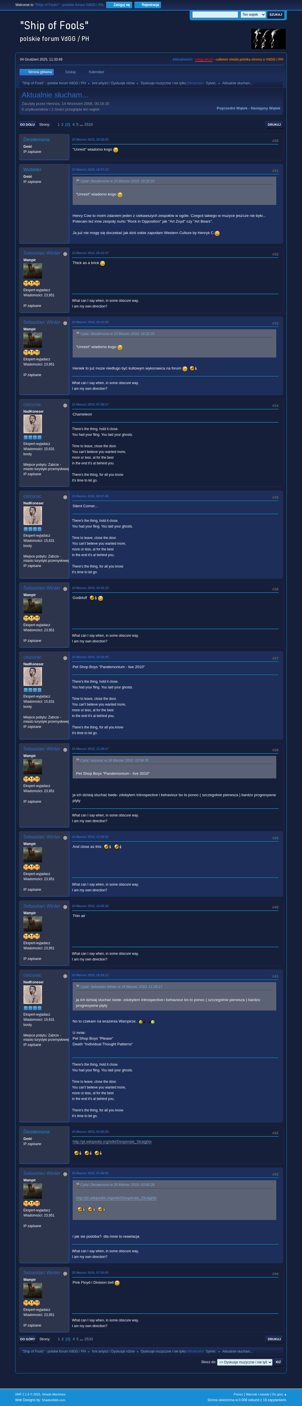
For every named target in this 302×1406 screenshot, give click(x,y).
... (82, 124)
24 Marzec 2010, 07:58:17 (90, 404)
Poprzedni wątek (232, 108)
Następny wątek (265, 108)
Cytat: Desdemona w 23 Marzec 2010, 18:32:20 (117, 181)
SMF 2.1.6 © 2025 (27, 1394)
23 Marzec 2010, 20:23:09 (90, 322)
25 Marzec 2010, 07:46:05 (90, 1173)
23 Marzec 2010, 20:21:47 (90, 253)
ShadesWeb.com (53, 1400)
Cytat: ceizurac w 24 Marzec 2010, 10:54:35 (114, 760)
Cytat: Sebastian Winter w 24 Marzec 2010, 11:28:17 (121, 987)
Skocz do (208, 1362)
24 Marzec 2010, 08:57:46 (90, 496)
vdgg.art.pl (203, 59)
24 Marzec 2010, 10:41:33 (90, 588)
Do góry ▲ (279, 1394)
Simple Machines (53, 1394)
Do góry (27, 1339)
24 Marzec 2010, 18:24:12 (90, 975)
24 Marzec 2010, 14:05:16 (90, 906)
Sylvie (210, 83)
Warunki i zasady (257, 1394)
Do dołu (27, 124)
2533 (88, 124)
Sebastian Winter (41, 253)
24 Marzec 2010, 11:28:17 (90, 748)
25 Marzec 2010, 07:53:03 (90, 1272)
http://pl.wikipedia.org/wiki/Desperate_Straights (112, 1141)
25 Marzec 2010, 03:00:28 (90, 1131)
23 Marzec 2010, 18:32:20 (90, 139)
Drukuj (274, 124)
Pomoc (238, 1394)
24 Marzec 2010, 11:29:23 (90, 836)
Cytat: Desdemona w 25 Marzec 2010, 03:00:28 (117, 1185)
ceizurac (32, 404)
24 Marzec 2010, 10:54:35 (90, 657)
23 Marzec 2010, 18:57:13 (90, 169)
